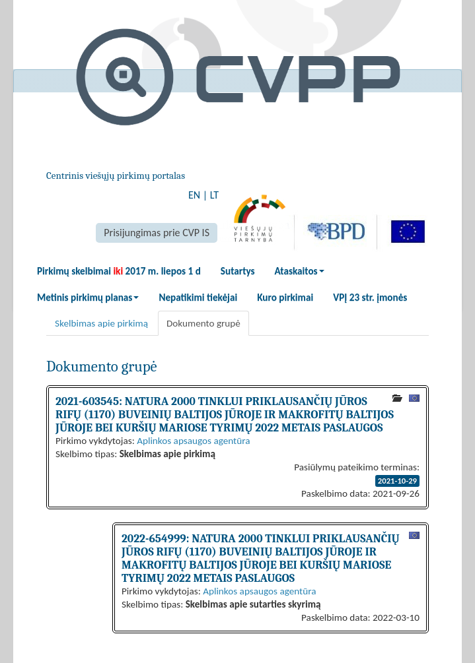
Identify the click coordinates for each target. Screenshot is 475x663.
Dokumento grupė (203, 323)
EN (194, 195)
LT (214, 195)
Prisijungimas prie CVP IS (156, 232)
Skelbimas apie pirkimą (101, 323)
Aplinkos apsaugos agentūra (193, 441)
